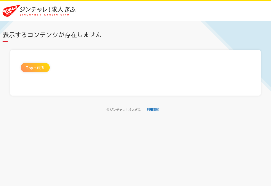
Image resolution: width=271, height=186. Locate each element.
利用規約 (153, 109)
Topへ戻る (35, 67)
